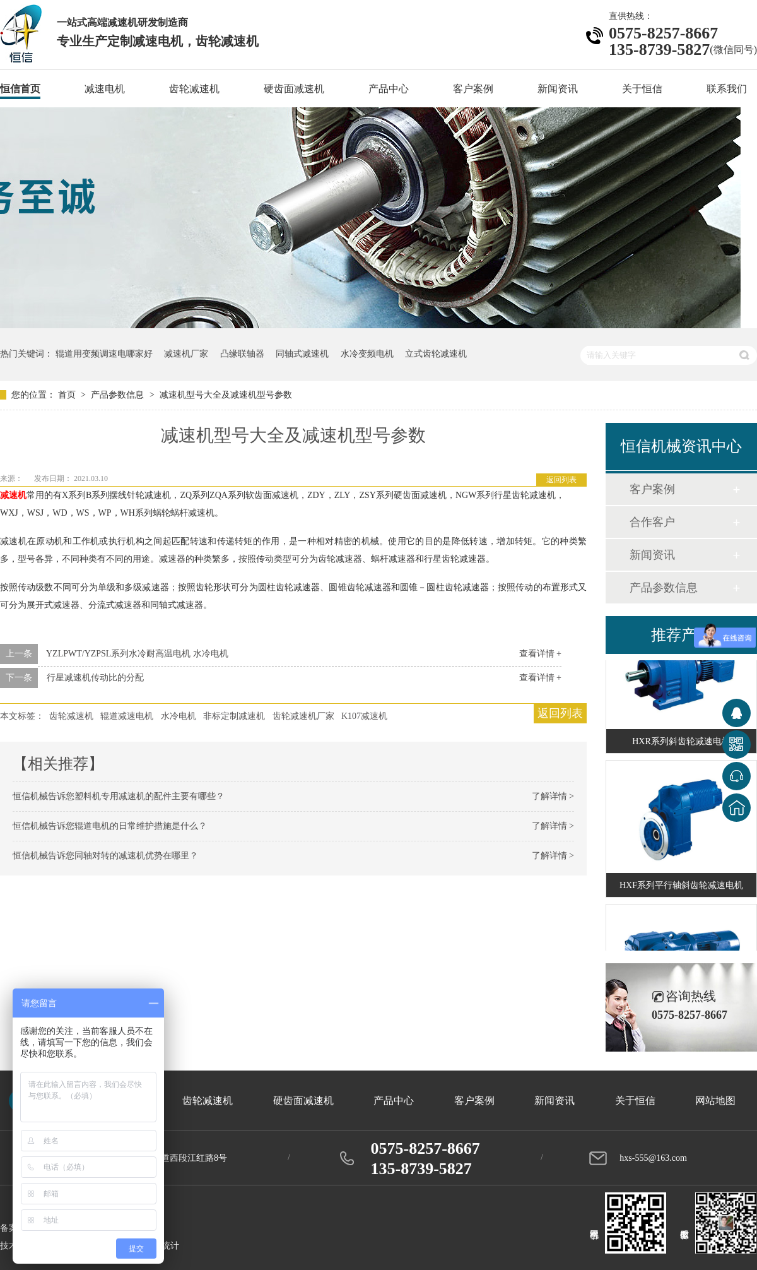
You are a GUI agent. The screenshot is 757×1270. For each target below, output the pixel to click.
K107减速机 (364, 716)
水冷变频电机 (367, 354)
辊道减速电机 (126, 716)
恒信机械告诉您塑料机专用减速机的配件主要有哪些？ (119, 796)
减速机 (13, 495)
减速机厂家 (186, 354)
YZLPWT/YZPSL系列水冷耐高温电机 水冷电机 (137, 653)
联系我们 (727, 88)
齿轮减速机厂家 (303, 716)
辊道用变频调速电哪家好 (104, 354)
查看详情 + (540, 653)
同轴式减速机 (302, 354)
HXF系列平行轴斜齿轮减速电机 (681, 886)
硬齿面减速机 (294, 88)
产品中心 (388, 88)
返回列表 (561, 479)
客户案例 (473, 88)
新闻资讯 (557, 88)
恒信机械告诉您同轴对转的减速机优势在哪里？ (105, 855)
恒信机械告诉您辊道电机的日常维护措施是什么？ (110, 826)
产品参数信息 (118, 395)
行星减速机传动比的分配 (95, 677)
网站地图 (715, 1100)
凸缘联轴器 (242, 354)
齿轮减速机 (194, 88)
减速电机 (105, 88)
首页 (68, 395)
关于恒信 (642, 88)
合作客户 (652, 522)
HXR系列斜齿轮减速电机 (681, 742)
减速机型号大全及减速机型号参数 (226, 395)
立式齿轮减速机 (436, 354)
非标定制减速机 (234, 716)
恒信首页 (20, 88)
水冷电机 (178, 716)
